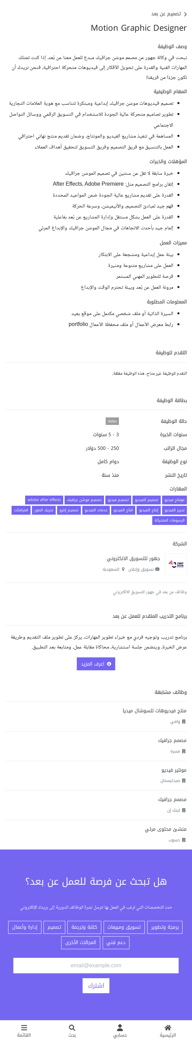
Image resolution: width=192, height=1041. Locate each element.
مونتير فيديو (174, 770)
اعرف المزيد (96, 664)
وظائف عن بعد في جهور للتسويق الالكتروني (150, 592)
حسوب (174, 840)
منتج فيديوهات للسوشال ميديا (155, 710)
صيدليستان (170, 780)
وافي (175, 721)
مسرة (175, 751)
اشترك (96, 986)
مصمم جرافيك (172, 740)
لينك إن (173, 810)
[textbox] (96, 186)
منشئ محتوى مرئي (166, 829)
